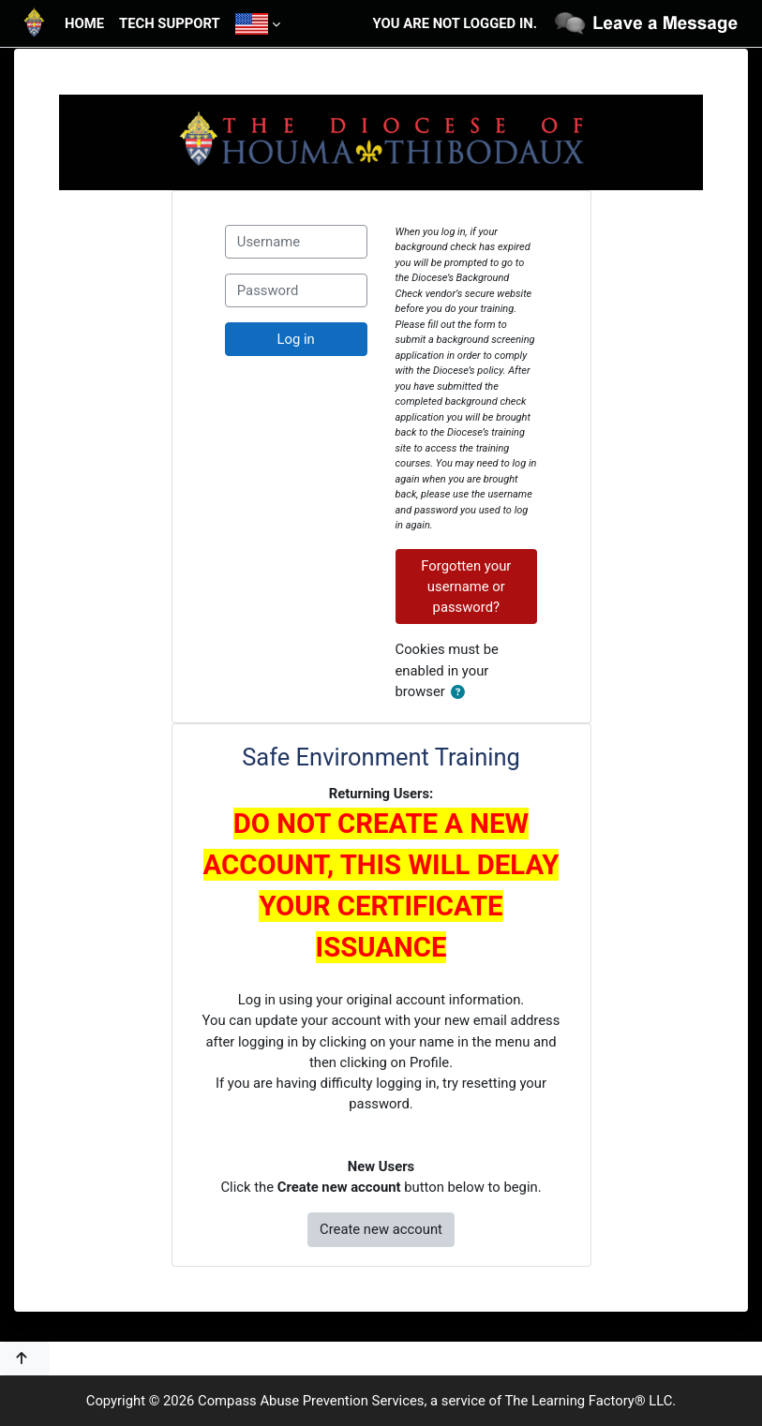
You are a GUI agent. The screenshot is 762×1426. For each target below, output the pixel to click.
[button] (461, 692)
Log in (296, 339)
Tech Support (169, 23)
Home (84, 23)
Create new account (381, 1229)
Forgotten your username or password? (466, 586)
